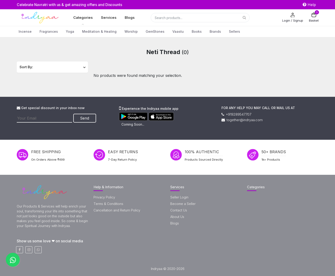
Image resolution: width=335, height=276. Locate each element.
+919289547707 (236, 114)
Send (85, 118)
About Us (177, 217)
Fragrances (49, 31)
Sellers (234, 31)
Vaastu (178, 31)
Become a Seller (183, 204)
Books (197, 31)
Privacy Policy (104, 197)
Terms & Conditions (108, 204)
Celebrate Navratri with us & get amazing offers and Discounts (71, 4)
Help (309, 4)
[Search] (200, 17)
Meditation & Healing (99, 31)
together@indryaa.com (242, 120)
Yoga (70, 31)
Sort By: (26, 67)
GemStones (155, 31)
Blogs (130, 17)
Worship (131, 31)
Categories (83, 17)
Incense (25, 31)
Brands (215, 31)
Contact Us (178, 210)
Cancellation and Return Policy (117, 210)
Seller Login (179, 197)
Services (109, 17)
